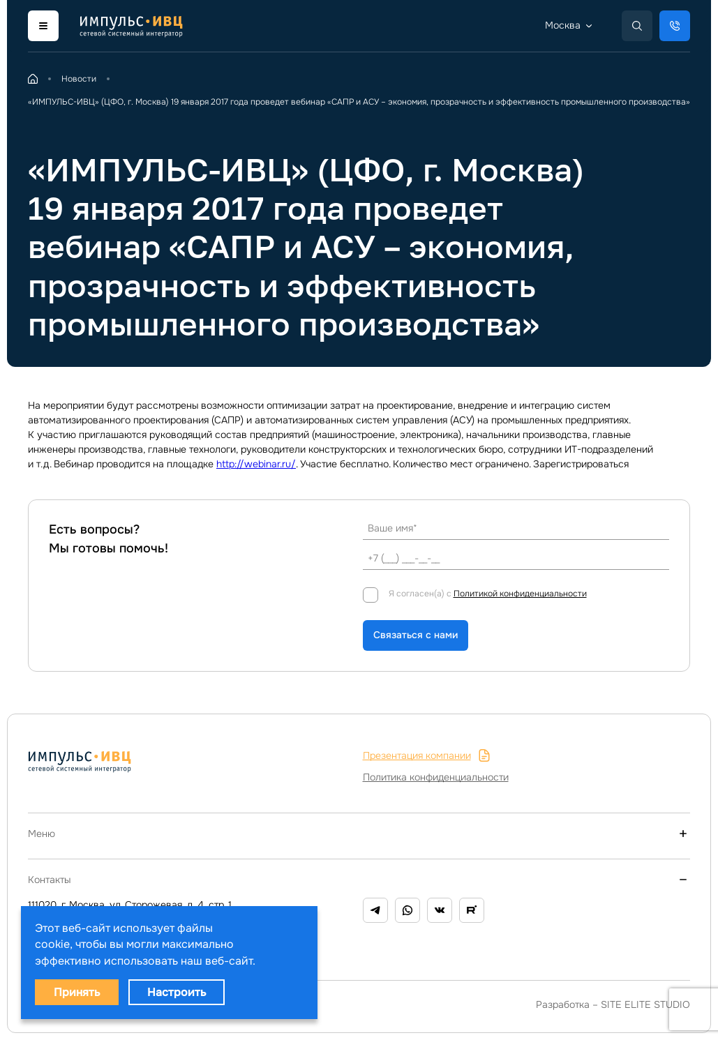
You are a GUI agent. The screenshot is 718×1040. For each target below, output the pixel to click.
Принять (77, 992)
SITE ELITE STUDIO (645, 1004)
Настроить (176, 992)
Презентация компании (427, 755)
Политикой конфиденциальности (520, 593)
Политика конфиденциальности (436, 777)
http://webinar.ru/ (256, 464)
